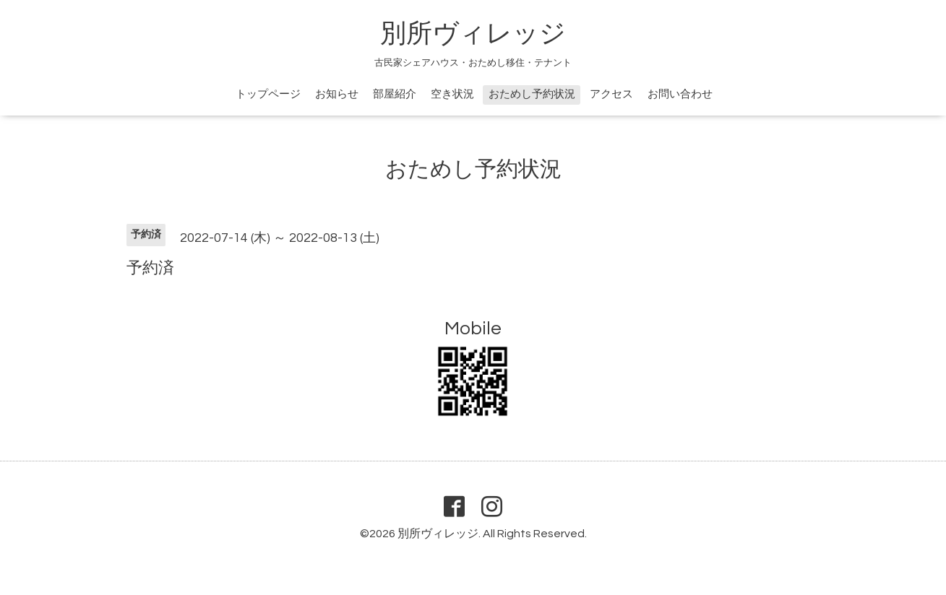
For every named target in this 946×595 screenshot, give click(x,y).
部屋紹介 (394, 94)
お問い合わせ (680, 94)
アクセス (611, 94)
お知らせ (336, 94)
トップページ (268, 94)
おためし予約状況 (532, 94)
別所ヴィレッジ (473, 34)
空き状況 (452, 94)
